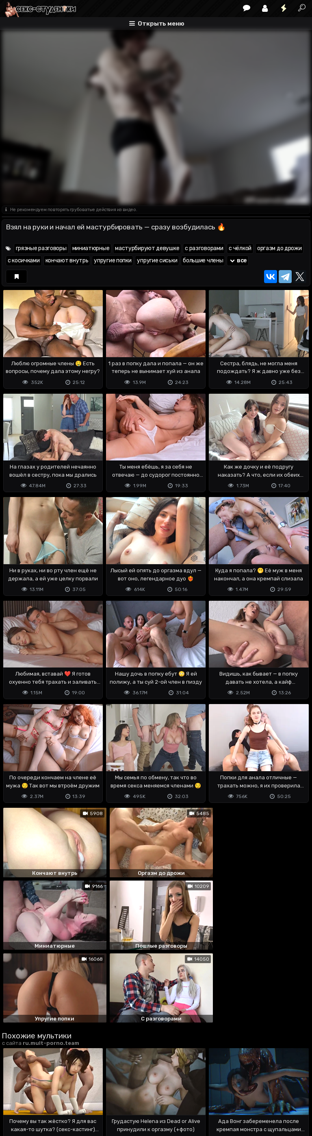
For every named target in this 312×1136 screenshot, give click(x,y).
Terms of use (43, 1098)
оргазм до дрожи (279, 248)
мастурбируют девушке (147, 248)
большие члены (203, 260)
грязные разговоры (41, 248)
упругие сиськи (157, 260)
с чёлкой (240, 248)
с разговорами (204, 248)
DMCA (14, 1098)
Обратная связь (86, 1098)
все (238, 260)
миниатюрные (91, 248)
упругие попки (112, 260)
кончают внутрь (67, 260)
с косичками (24, 260)
